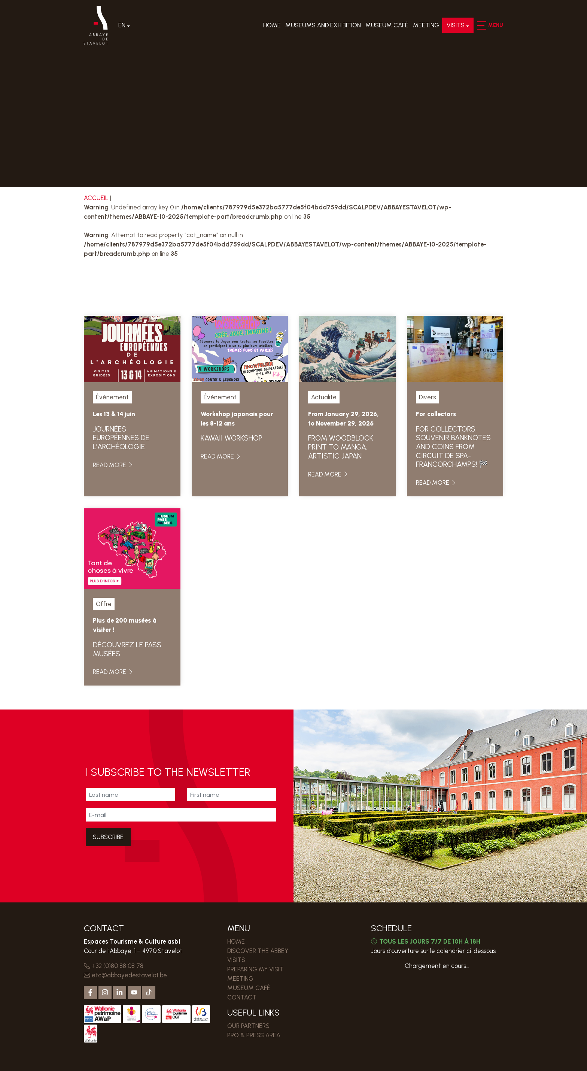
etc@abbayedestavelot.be (125, 975)
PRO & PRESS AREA (253, 1035)
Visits (456, 25)
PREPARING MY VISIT (255, 969)
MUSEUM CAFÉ (386, 25)
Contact (241, 997)
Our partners (248, 1025)
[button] (481, 25)
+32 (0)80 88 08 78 (113, 965)
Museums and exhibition (323, 25)
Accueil (96, 198)
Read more (113, 465)
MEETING (426, 25)
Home (272, 25)
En (122, 25)
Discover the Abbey (257, 950)
